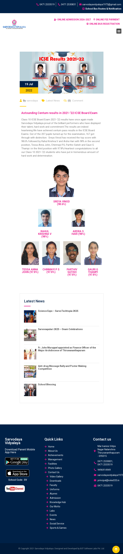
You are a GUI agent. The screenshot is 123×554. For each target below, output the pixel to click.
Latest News (53, 100)
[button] (118, 31)
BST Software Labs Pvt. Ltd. (92, 548)
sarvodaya (32, 100)
